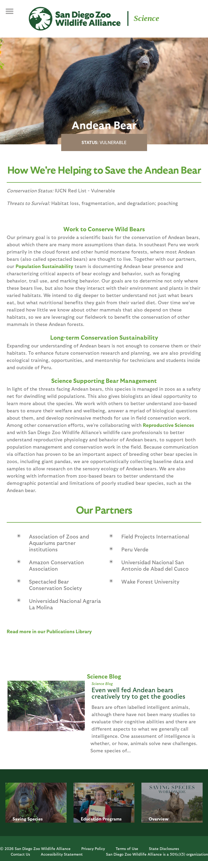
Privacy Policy (93, 848)
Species (35, 818)
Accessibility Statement (62, 854)
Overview (159, 818)
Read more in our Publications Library (49, 631)
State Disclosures (164, 848)
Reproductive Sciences (168, 425)
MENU (13, 14)
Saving (19, 818)
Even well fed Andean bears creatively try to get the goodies (138, 693)
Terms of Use (127, 848)
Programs (112, 818)
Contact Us (20, 854)
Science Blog (102, 683)
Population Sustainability (44, 266)
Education (91, 818)
